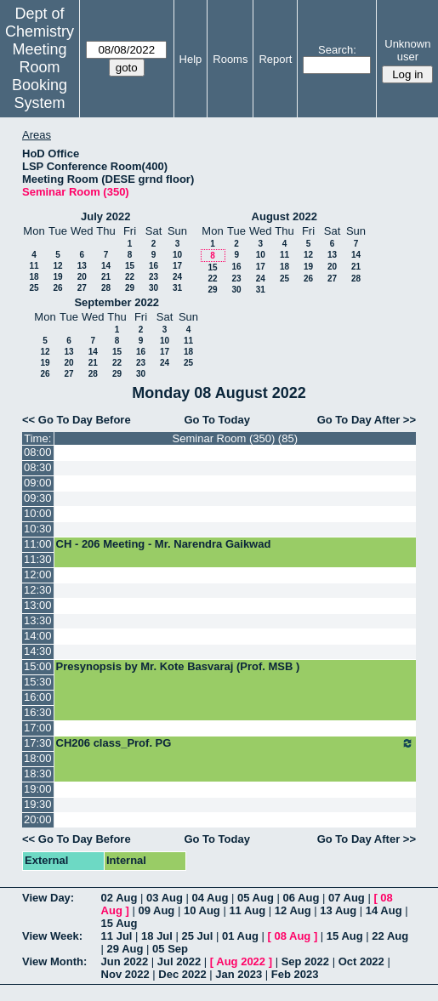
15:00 (38, 666)
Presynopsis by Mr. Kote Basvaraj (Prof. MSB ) (178, 666)
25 (33, 288)
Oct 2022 (361, 961)
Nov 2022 (125, 974)
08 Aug (292, 936)
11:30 (38, 559)
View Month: (54, 961)
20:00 (38, 819)
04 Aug (210, 897)
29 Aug (125, 948)
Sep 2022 (305, 961)
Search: (337, 49)
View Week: (52, 936)
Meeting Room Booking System (39, 76)
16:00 (38, 697)
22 (129, 277)
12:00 (38, 574)
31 (177, 288)
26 (57, 288)
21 (106, 277)
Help (190, 59)
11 (33, 265)
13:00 (38, 605)
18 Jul (157, 936)
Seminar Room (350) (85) (235, 438)
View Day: (48, 897)
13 (82, 265)
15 (129, 265)
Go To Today (217, 419)
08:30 (38, 467)
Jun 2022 (125, 961)
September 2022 (116, 302)
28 (106, 288)
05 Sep (170, 948)
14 (106, 265)
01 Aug (240, 936)
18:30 (38, 773)
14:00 (38, 635)
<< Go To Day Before (76, 419)
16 (153, 265)
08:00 (38, 452)
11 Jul (117, 936)
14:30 (38, 651)
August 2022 (284, 216)
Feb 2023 (295, 974)
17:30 (38, 743)
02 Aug (119, 897)
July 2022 (106, 216)
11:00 (38, 543)
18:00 (38, 758)
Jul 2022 (179, 961)
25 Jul (197, 936)
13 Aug (338, 910)
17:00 (38, 727)
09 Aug (156, 910)
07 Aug (346, 897)
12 (57, 265)
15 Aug (119, 923)
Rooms (230, 59)
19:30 (38, 804)
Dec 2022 (182, 974)
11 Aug (247, 910)
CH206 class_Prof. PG (235, 743)
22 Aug (390, 936)
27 (82, 288)
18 (33, 277)
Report (275, 59)
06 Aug (300, 897)
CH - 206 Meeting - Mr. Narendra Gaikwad (163, 543)
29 (129, 288)
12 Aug (293, 910)
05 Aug (255, 897)
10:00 (38, 513)
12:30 (38, 589)
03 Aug (164, 897)
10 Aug (202, 910)
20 (82, 277)
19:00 (38, 788)
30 (153, 288)
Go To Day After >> (366, 419)
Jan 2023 (238, 974)
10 (177, 254)
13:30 (38, 620)
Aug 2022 (240, 961)
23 (153, 277)
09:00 (38, 482)
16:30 (38, 712)
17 (177, 265)
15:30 (38, 681)
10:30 (38, 528)
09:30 (38, 498)
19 (57, 277)
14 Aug (384, 910)
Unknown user (407, 50)
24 (177, 277)
